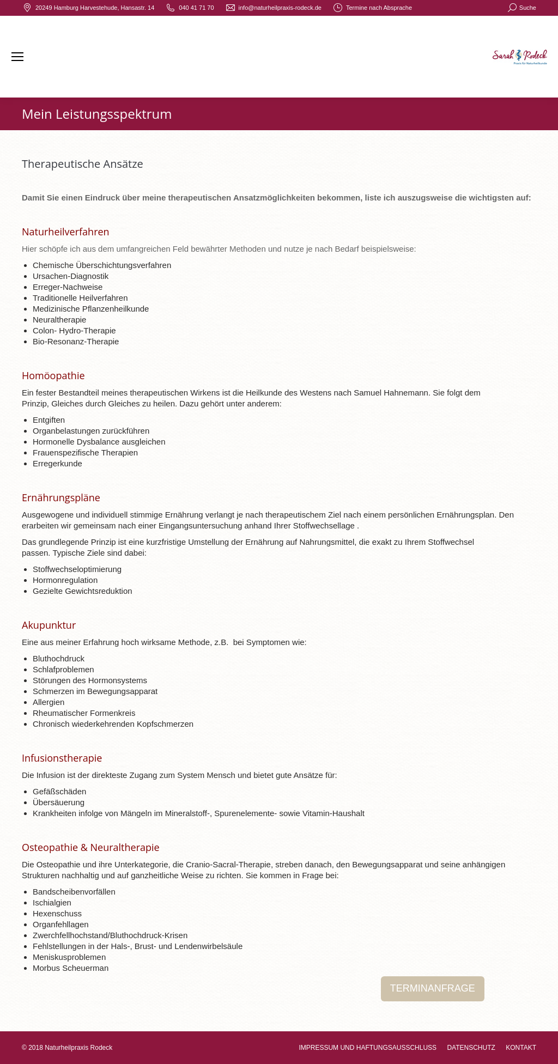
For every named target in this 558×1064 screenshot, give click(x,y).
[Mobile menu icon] (17, 56)
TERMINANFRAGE (432, 988)
